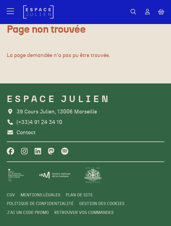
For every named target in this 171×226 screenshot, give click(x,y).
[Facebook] (10, 151)
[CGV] (11, 195)
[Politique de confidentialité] (40, 203)
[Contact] (21, 133)
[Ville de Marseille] (93, 175)
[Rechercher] (133, 12)
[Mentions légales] (40, 195)
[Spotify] (64, 151)
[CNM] (54, 175)
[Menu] (11, 12)
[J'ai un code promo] (28, 212)
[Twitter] (51, 151)
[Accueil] (38, 12)
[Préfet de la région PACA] (16, 175)
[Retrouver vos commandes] (84, 212)
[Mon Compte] (147, 12)
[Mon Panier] (161, 12)
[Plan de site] (79, 195)
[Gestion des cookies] (101, 203)
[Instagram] (24, 151)
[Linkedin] (38, 151)
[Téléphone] (34, 122)
